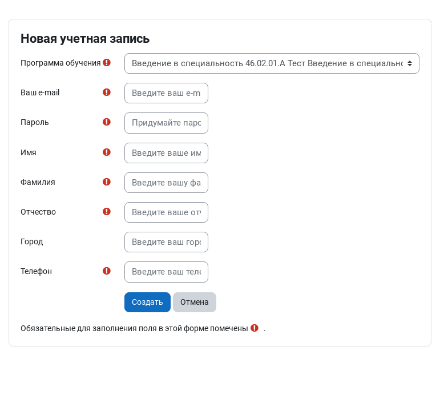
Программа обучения (61, 62)
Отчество (38, 211)
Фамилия (38, 182)
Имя (29, 152)
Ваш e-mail (40, 92)
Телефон (36, 271)
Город (32, 241)
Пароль (35, 122)
